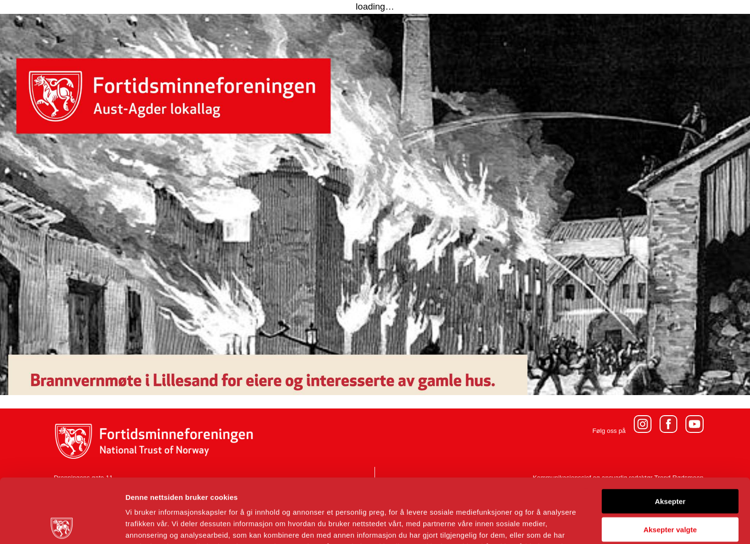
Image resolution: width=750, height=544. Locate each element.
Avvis (670, 493)
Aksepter (670, 437)
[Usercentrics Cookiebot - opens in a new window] (62, 525)
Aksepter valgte (670, 465)
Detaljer (509, 525)
